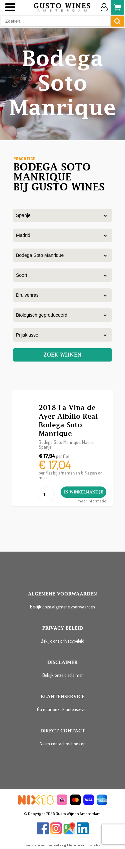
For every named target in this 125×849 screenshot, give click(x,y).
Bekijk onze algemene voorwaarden (62, 606)
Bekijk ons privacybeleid (62, 641)
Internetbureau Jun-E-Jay (83, 845)
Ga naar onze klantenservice (62, 709)
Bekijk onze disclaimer (62, 675)
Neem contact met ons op (63, 743)
